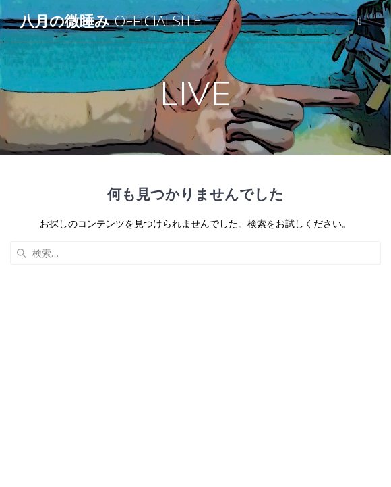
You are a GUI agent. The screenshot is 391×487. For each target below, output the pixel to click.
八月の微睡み (111, 21)
